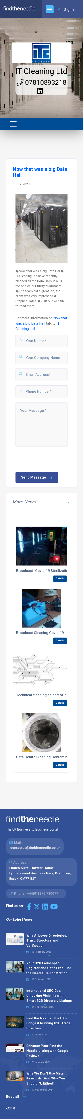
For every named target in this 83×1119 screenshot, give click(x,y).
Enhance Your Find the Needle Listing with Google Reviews (47, 1051)
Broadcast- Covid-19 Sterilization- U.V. (47, 571)
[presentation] (48, 459)
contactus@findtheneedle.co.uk (35, 848)
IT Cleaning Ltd (41, 71)
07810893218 (41, 82)
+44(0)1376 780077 (42, 894)
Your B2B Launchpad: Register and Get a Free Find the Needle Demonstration (48, 968)
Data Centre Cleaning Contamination (45, 757)
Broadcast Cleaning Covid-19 (40, 633)
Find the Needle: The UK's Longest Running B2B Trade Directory (48, 1023)
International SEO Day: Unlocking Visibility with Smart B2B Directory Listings (49, 996)
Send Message (37, 477)
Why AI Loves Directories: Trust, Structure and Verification (46, 941)
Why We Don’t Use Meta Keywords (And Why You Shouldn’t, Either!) (45, 1078)
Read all (16, 1097)
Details (60, 578)
